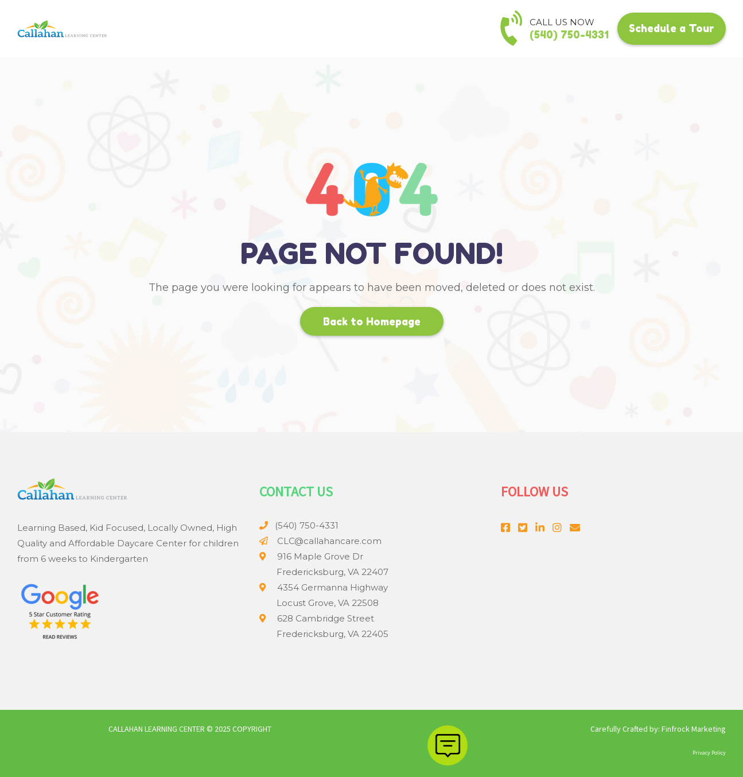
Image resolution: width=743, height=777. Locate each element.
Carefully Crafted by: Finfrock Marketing (658, 729)
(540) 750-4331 (569, 34)
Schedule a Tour (671, 28)
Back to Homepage (372, 321)
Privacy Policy (709, 752)
